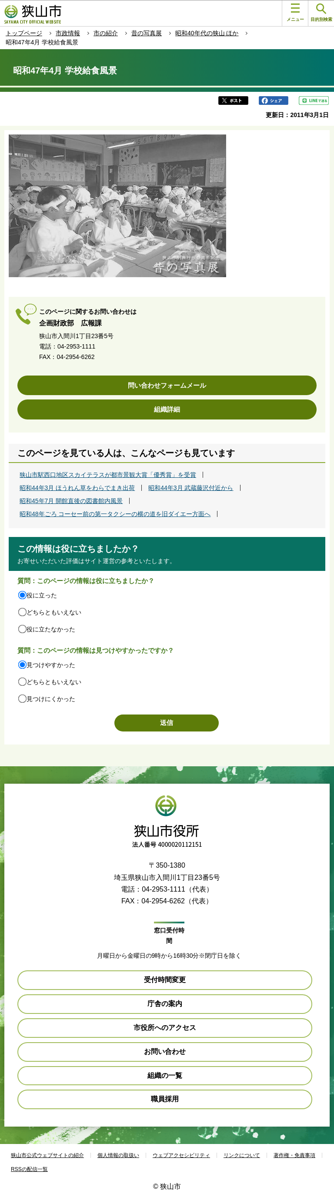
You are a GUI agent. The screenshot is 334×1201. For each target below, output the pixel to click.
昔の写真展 (146, 33)
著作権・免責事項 (294, 1155)
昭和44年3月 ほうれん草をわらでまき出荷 (77, 488)
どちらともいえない (54, 612)
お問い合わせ (165, 1051)
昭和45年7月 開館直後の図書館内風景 (71, 501)
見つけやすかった (51, 664)
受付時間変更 (165, 979)
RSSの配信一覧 (29, 1169)
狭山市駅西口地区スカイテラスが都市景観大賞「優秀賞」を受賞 (108, 475)
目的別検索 (321, 12)
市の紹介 (106, 33)
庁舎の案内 (164, 1003)
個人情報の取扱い (118, 1155)
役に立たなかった (51, 629)
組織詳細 (167, 409)
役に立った (42, 595)
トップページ (24, 33)
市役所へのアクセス (165, 1027)
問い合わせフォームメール (167, 385)
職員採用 (165, 1099)
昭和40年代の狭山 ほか (206, 33)
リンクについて (242, 1155)
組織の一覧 (164, 1075)
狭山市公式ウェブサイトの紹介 (47, 1155)
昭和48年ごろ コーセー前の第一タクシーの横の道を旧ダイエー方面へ (115, 514)
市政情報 (68, 33)
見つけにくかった (51, 698)
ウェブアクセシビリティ (181, 1155)
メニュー (295, 12)
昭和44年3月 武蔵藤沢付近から (190, 488)
